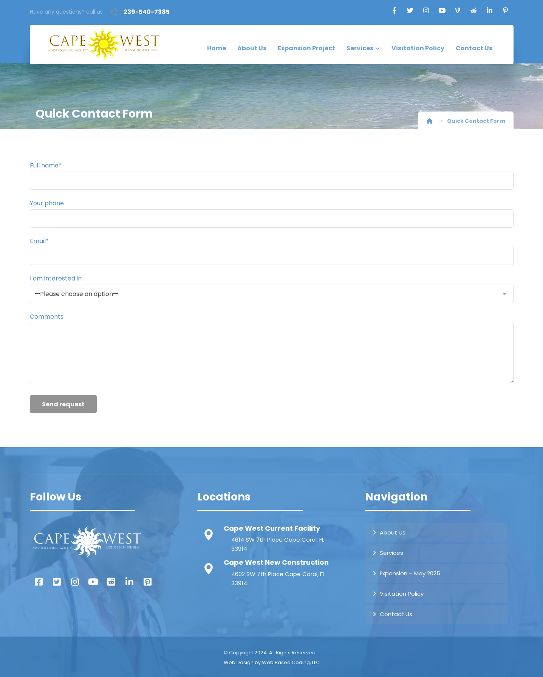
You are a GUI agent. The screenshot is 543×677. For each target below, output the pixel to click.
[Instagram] (426, 10)
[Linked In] (130, 580)
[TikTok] (457, 10)
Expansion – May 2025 (410, 571)
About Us (392, 530)
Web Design (239, 660)
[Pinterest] (505, 10)
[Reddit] (473, 10)
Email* (272, 251)
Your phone (272, 213)
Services (391, 551)
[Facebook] (394, 10)
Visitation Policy (402, 592)
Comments (272, 348)
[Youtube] (442, 10)
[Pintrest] (148, 580)
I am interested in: (272, 287)
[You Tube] (93, 580)
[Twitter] (410, 10)
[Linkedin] (489, 10)
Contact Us (396, 612)
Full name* (272, 175)
